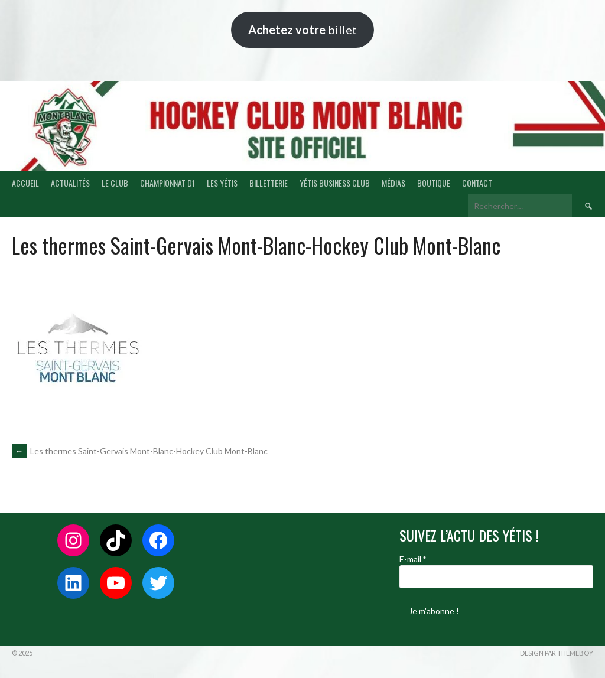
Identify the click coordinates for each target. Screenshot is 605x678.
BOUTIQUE (433, 183)
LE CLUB (115, 183)
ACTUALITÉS (70, 183)
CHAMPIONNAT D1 (167, 183)
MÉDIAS (393, 183)
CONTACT (477, 183)
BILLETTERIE (268, 183)
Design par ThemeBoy (556, 653)
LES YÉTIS (222, 183)
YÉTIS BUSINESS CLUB (335, 183)
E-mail (412, 559)
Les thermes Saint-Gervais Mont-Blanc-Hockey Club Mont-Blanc (140, 451)
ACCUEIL (25, 183)
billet (302, 29)
